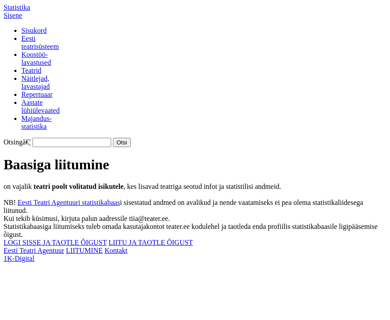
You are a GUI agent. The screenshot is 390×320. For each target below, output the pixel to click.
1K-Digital (19, 258)
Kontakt (116, 250)
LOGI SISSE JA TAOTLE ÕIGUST (55, 242)
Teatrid (31, 70)
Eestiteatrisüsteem (40, 42)
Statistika (17, 7)
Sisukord (34, 30)
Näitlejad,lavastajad (35, 82)
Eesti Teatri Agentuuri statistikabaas (69, 202)
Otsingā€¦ (17, 142)
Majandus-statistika (36, 122)
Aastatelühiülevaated (40, 106)
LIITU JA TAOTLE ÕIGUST (151, 242)
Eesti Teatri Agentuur (34, 250)
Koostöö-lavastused (36, 58)
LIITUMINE (84, 250)
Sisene (13, 15)
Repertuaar (36, 94)
